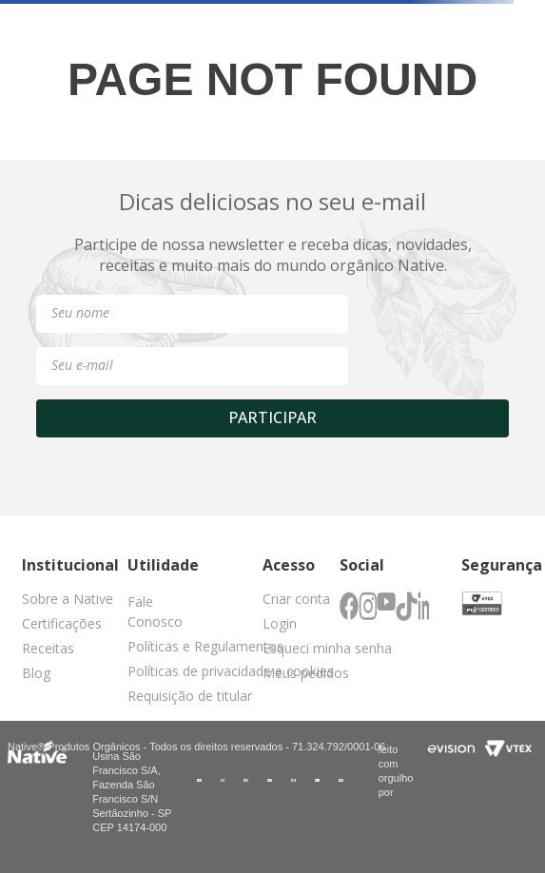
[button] (165, 615)
